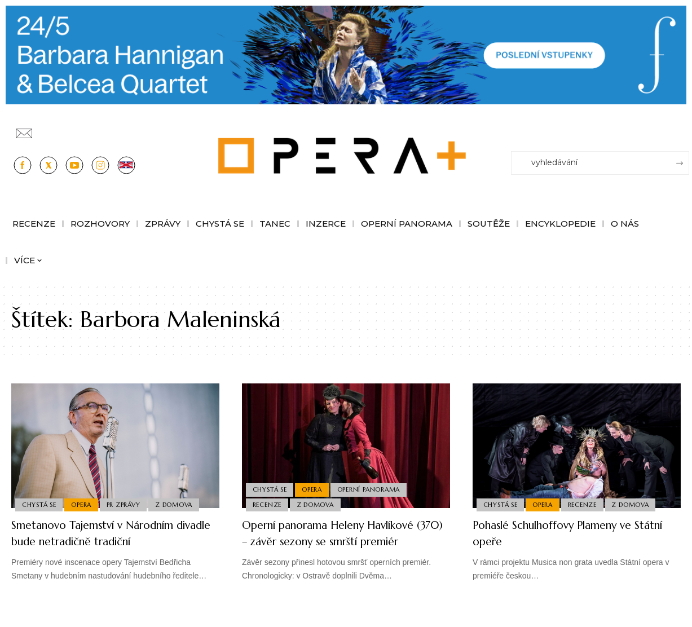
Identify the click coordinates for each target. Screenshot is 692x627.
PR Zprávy (127, 503)
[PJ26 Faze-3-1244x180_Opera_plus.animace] (346, 54)
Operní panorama (372, 487)
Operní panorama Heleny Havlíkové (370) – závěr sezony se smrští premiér (344, 540)
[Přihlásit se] (683, 128)
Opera (84, 503)
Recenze (267, 503)
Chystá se (40, 503)
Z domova (179, 503)
